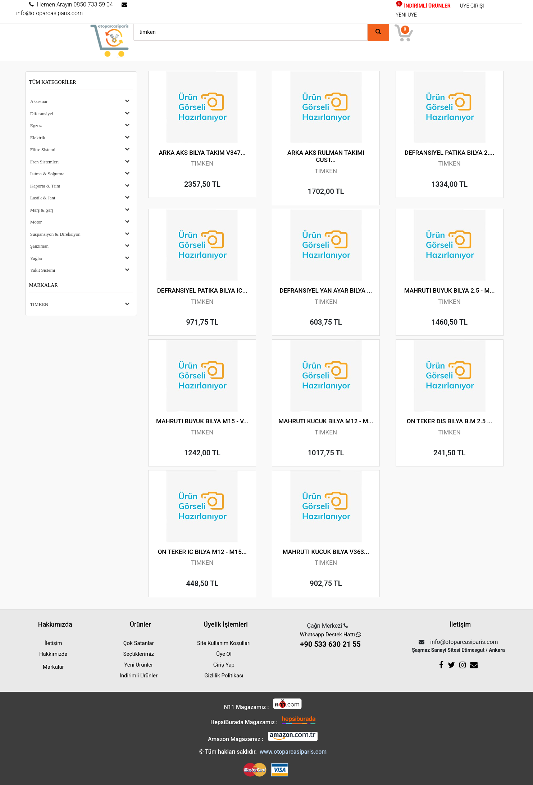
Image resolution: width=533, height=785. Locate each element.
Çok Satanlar (138, 643)
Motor (36, 222)
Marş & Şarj (41, 210)
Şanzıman (39, 246)
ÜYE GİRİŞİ (472, 6)
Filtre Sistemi (42, 149)
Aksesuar (38, 101)
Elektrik (37, 137)
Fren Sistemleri (44, 161)
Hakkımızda (53, 654)
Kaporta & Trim (45, 186)
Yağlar (36, 258)
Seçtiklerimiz (138, 654)
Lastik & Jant (42, 197)
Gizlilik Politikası (223, 675)
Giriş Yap (223, 665)
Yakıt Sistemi (42, 270)
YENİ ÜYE (406, 15)
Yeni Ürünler (138, 665)
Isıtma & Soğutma (47, 173)
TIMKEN (39, 304)
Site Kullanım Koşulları (224, 643)
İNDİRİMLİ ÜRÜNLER (423, 6)
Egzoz (36, 125)
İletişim (53, 643)
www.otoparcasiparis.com (293, 751)
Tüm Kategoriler (52, 82)
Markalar (43, 285)
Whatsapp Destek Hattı (330, 640)
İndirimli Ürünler (139, 675)
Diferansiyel (41, 113)
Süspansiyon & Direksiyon (55, 234)
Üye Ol (223, 654)
